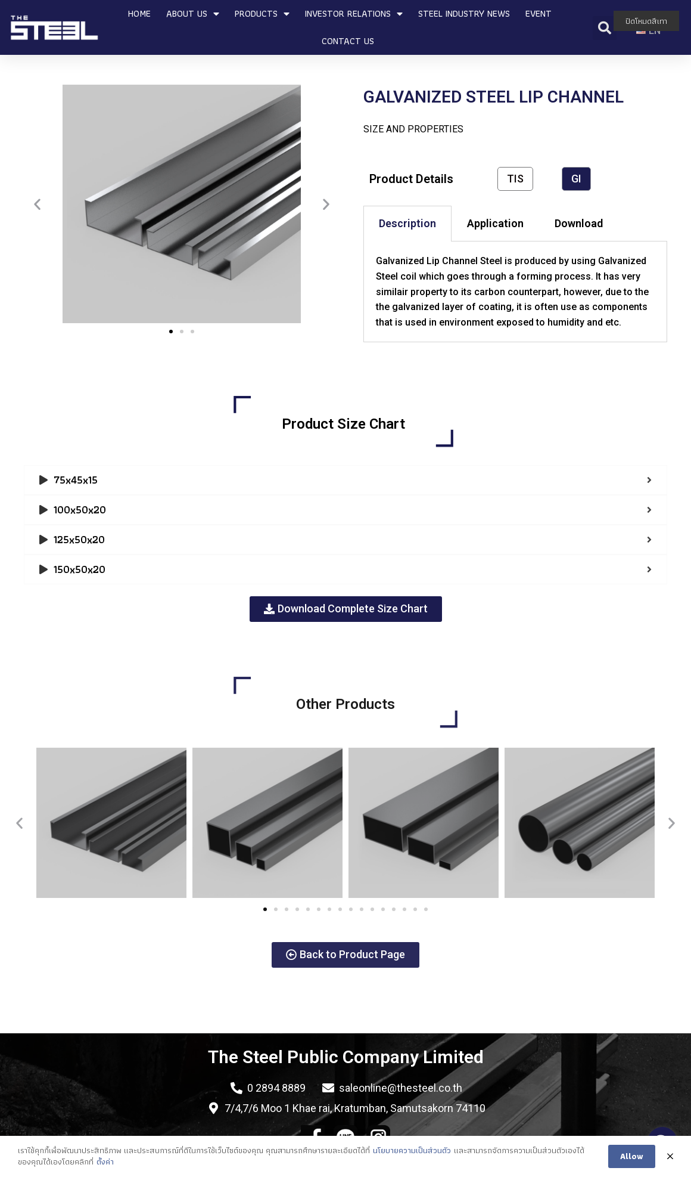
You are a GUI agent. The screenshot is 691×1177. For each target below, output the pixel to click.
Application (495, 223)
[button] (171, 331)
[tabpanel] (515, 291)
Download (579, 223)
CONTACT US (348, 40)
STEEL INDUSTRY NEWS (464, 13)
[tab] (407, 223)
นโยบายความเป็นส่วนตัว (412, 1151)
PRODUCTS (262, 13)
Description (407, 223)
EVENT (538, 13)
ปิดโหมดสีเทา (646, 20)
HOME (139, 13)
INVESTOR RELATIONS (354, 13)
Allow (631, 1157)
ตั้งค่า (105, 1163)
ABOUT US (192, 13)
